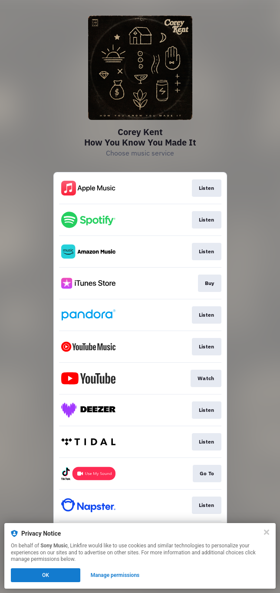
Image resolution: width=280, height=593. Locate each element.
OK (45, 575)
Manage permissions (115, 575)
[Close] (266, 532)
